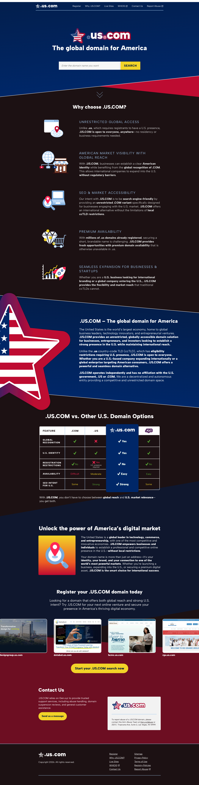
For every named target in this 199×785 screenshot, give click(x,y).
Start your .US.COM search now (99, 668)
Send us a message (53, 716)
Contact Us (137, 6)
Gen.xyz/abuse (146, 722)
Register (77, 6)
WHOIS (121, 6)
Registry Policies (142, 765)
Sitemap (138, 754)
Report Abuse (154, 6)
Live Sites (109, 6)
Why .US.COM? (92, 6)
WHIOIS (113, 765)
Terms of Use (140, 761)
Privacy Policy (141, 757)
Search (130, 65)
